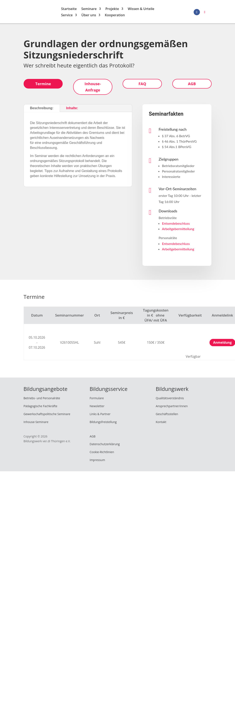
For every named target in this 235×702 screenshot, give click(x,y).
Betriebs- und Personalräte (42, 400)
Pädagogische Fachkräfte (40, 407)
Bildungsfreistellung (103, 423)
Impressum (97, 461)
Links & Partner (100, 415)
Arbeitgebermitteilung (178, 230)
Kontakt (161, 423)
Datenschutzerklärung (105, 445)
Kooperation (115, 16)
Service (67, 16)
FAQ (142, 84)
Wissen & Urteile (141, 10)
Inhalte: (72, 109)
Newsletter (97, 407)
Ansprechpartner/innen (172, 407)
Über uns (88, 16)
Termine (43, 84)
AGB (192, 84)
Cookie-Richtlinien (102, 453)
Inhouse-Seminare (36, 423)
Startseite (69, 10)
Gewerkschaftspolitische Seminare (47, 415)
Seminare (89, 10)
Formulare (97, 400)
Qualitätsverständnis (170, 400)
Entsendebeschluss (176, 225)
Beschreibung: (41, 109)
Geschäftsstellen (167, 415)
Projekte (112, 10)
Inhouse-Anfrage (93, 88)
